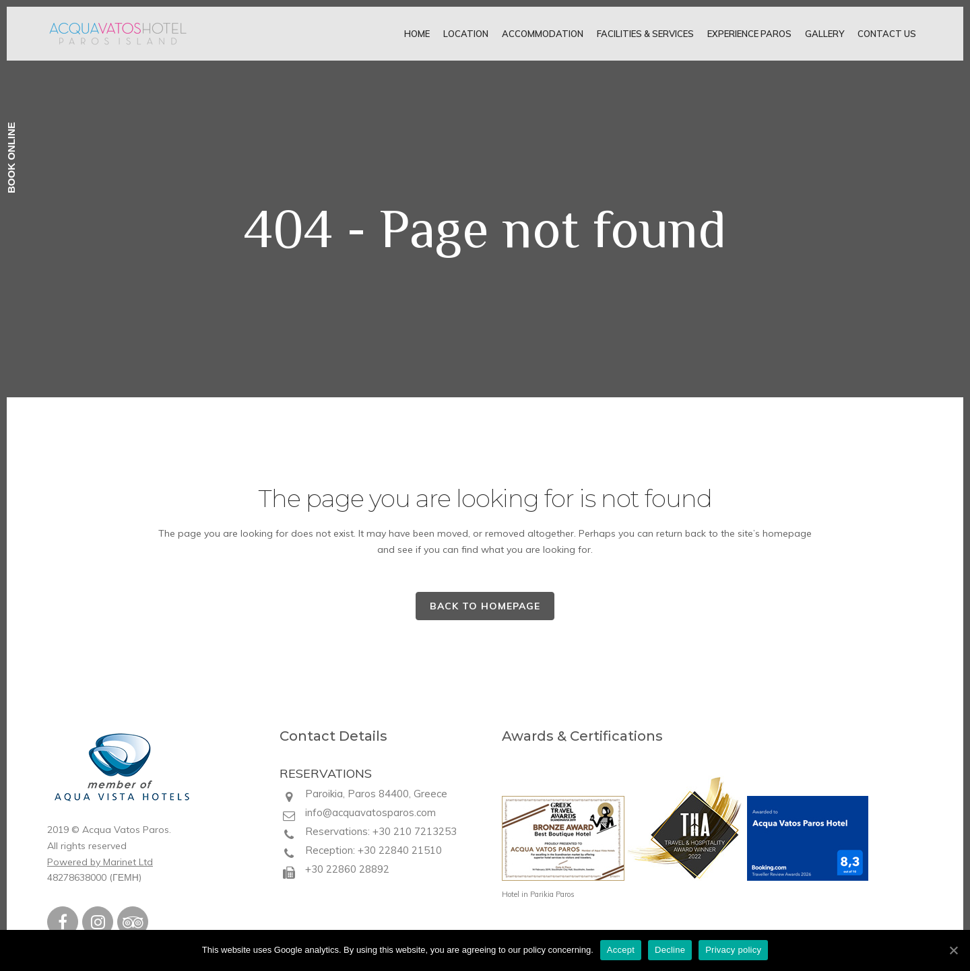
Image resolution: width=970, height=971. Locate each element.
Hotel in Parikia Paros (538, 894)
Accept (621, 950)
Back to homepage (485, 606)
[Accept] (953, 950)
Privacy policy (733, 950)
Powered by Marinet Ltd (100, 862)
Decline (670, 950)
